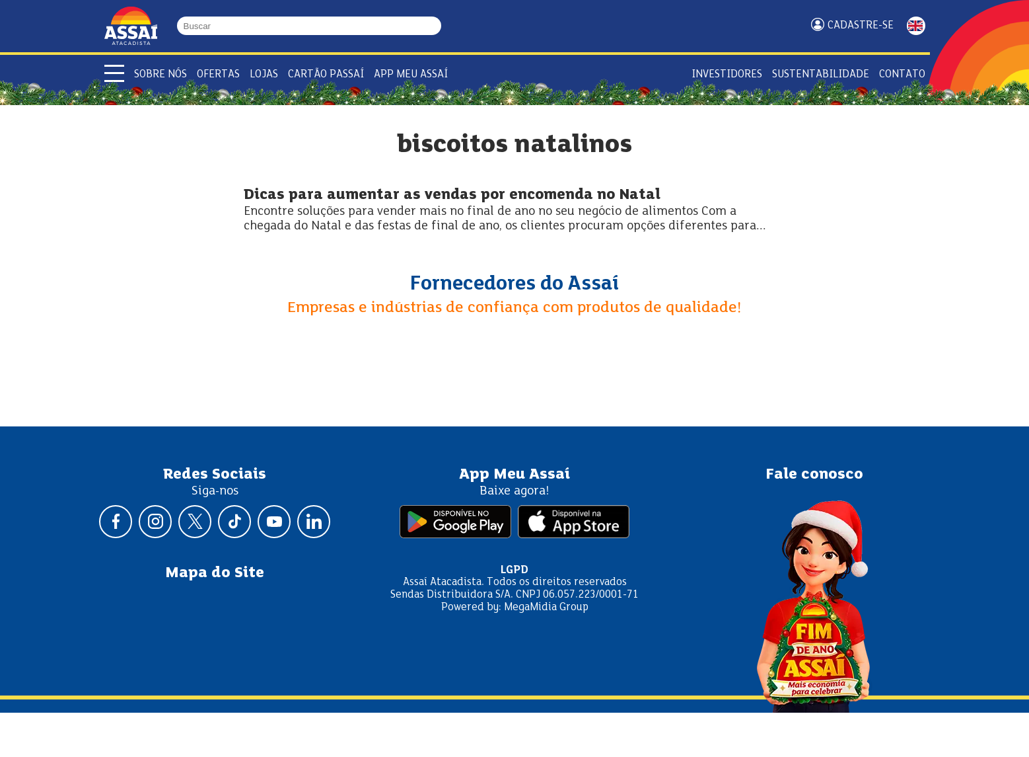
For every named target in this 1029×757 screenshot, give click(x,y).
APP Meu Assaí (411, 74)
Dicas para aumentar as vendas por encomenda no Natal (452, 195)
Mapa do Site (214, 573)
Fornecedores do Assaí (514, 284)
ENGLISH (916, 26)
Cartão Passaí (326, 74)
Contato (902, 74)
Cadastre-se (861, 25)
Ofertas (218, 74)
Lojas (264, 74)
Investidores (727, 74)
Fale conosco (814, 475)
